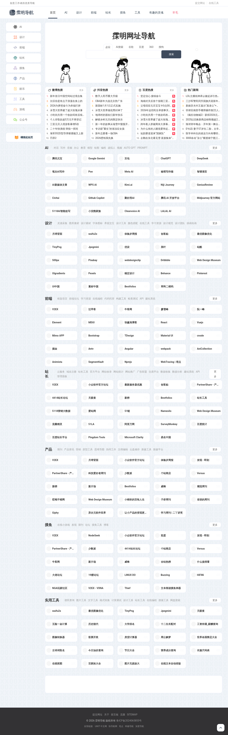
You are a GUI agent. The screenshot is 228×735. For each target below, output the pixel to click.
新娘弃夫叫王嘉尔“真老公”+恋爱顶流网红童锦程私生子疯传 (203, 105)
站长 (108, 12)
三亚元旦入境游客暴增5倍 (64, 124)
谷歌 (131, 47)
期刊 (59, 449)
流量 (122, 714)
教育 (83, 147)
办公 (76, 147)
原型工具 (88, 449)
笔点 (121, 726)
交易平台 (154, 371)
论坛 (87, 524)
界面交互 (109, 223)
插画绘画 (192, 223)
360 (151, 47)
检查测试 (133, 298)
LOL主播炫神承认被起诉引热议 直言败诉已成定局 (203, 96)
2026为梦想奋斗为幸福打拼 (65, 105)
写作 (62, 147)
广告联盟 (142, 371)
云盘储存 (135, 449)
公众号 (20, 119)
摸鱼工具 (97, 524)
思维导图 (99, 449)
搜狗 (161, 47)
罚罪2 (53, 138)
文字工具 (93, 600)
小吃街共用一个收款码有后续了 (67, 114)
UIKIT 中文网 (101, 726)
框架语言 (62, 298)
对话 (56, 147)
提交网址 (200, 3)
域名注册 (71, 371)
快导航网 (113, 726)
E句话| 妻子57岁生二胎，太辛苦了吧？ (203, 128)
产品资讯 (69, 449)
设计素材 (86, 223)
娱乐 (19, 88)
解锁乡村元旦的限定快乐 (109, 119)
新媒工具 (146, 449)
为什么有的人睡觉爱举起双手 (156, 128)
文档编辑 (123, 449)
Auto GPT (130, 147)
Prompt (142, 147)
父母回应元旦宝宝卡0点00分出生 (156, 105)
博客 (106, 524)
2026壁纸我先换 (104, 138)
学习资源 (156, 223)
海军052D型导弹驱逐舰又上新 (66, 133)
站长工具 (83, 371)
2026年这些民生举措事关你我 (156, 110)
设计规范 (168, 223)
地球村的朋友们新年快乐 (109, 114)
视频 (119, 147)
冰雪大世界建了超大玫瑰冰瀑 (66, 110)
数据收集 (165, 371)
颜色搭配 (133, 223)
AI (65, 12)
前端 (94, 12)
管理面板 (62, 376)
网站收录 (107, 371)
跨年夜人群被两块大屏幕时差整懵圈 (156, 124)
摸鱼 (123, 12)
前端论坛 (74, 298)
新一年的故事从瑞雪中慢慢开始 (112, 124)
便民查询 (69, 600)
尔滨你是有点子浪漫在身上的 (66, 101)
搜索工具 (164, 600)
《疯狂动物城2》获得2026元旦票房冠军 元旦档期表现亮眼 (203, 114)
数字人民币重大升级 (106, 96)
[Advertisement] (133, 684)
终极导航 (129, 726)
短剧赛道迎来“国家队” (153, 133)
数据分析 (177, 371)
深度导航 (139, 726)
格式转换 (105, 600)
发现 (74, 524)
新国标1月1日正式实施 (108, 105)
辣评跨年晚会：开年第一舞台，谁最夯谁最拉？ (203, 124)
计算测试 (116, 600)
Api (142, 298)
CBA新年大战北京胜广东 (109, 101)
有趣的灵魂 (156, 12)
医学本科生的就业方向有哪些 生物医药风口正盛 (203, 133)
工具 (137, 12)
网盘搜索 (175, 600)
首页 (53, 12)
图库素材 (74, 223)
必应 (107, 47)
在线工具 (214, 3)
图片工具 (81, 600)
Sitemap (132, 714)
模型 (89, 147)
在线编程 (98, 298)
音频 (69, 147)
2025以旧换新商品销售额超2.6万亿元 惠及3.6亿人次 (203, 119)
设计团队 (180, 223)
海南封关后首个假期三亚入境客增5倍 (156, 101)
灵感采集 (62, 223)
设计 (79, 12)
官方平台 (95, 371)
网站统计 (118, 371)
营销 (78, 449)
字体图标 (98, 223)
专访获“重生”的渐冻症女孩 (110, 128)
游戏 (19, 109)
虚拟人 (111, 147)
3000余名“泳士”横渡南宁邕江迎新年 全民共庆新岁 (203, 138)
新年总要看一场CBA (106, 133)
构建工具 (121, 298)
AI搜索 (119, 47)
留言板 (114, 714)
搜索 (171, 54)
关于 (106, 714)
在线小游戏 (63, 524)
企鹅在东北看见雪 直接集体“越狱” (158, 138)
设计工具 (121, 223)
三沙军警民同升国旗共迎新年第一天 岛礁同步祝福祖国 (203, 101)
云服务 (61, 371)
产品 (19, 78)
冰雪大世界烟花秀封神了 (109, 110)
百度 (141, 47)
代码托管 (109, 298)
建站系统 (150, 298)
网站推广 (130, 371)
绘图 (96, 147)
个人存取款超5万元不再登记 (65, 119)
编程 (103, 147)
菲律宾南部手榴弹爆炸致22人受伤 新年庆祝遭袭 (203, 110)
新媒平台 (158, 449)
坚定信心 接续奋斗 (151, 96)
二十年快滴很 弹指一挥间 (64, 128)
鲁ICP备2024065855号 (129, 720)
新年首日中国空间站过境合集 (66, 96)
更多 (81, 90)
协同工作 (111, 449)
